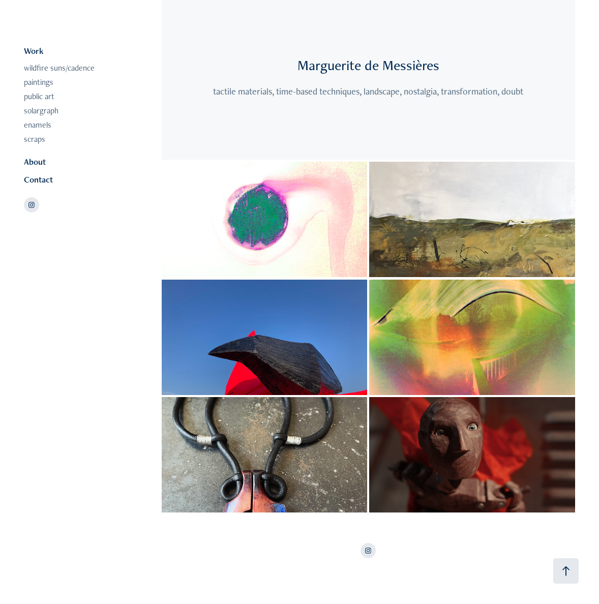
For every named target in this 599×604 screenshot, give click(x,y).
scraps (34, 139)
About (35, 161)
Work (34, 50)
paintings (38, 82)
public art (39, 96)
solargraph (41, 110)
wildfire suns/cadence (59, 68)
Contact (38, 179)
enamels (37, 124)
